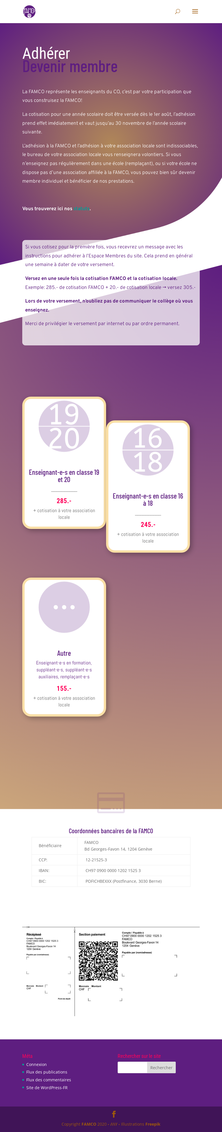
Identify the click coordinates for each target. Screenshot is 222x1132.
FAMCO (89, 1124)
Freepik (152, 1124)
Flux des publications (46, 1072)
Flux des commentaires (48, 1079)
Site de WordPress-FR (47, 1087)
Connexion (36, 1064)
